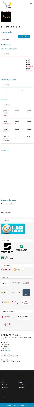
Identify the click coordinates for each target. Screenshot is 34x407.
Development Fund (5, 392)
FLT (2, 380)
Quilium (25, 405)
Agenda (20, 382)
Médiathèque (21, 384)
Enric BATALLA (6, 140)
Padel (3, 394)
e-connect (17, 405)
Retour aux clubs (5, 11)
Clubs (3, 382)
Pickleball (4, 396)
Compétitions (4, 387)
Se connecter (21, 387)
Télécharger (24, 36)
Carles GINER (6, 131)
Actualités (21, 380)
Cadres (3, 389)
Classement (4, 384)
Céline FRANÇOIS (7, 123)
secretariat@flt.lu (6, 350)
